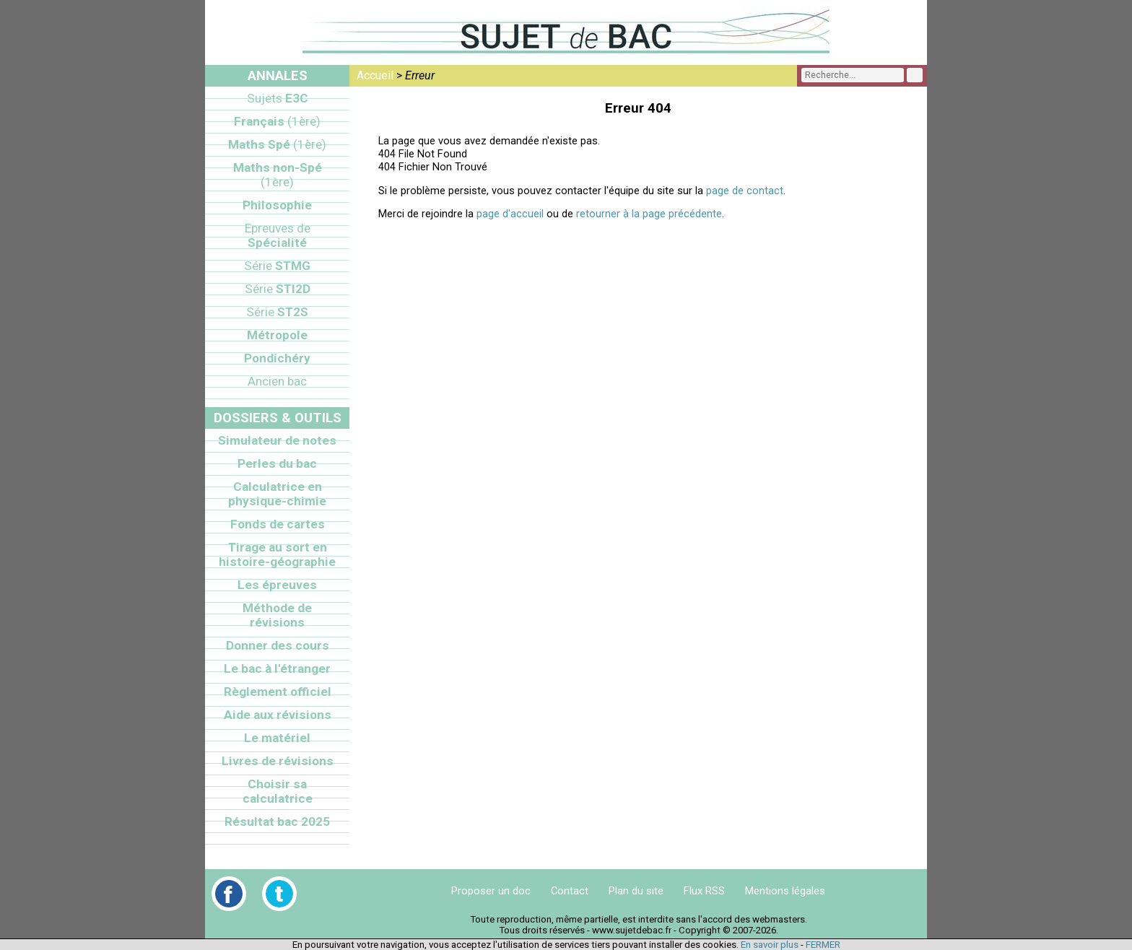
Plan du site (636, 890)
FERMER (823, 944)
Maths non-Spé (277, 174)
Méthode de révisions (277, 615)
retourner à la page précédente (649, 213)
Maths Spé (277, 144)
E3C (277, 98)
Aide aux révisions (277, 714)
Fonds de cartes (277, 524)
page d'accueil (510, 213)
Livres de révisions (278, 761)
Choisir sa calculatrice (278, 791)
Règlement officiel (277, 691)
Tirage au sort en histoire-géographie (277, 554)
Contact (569, 890)
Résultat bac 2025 (277, 821)
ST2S (277, 312)
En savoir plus (769, 944)
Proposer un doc (491, 890)
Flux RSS (704, 890)
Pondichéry (277, 358)
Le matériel (277, 738)
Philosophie (277, 205)
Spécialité (277, 235)
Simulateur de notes (277, 440)
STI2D (277, 289)
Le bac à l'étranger (277, 668)
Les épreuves (277, 585)
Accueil (375, 75)
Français (277, 121)
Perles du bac (277, 463)
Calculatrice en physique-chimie (277, 493)
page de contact (744, 190)
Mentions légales (785, 890)
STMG (277, 265)
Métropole (277, 335)
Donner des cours (277, 645)
